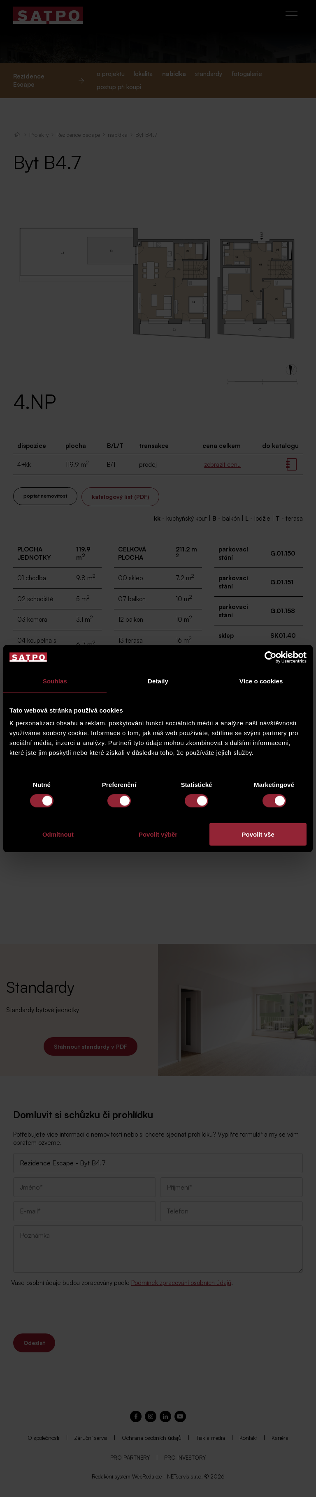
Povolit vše (258, 834)
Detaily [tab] (158, 680)
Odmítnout (58, 834)
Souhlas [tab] (55, 680)
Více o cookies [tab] (261, 680)
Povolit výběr (158, 834)
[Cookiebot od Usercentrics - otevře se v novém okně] (271, 657)
